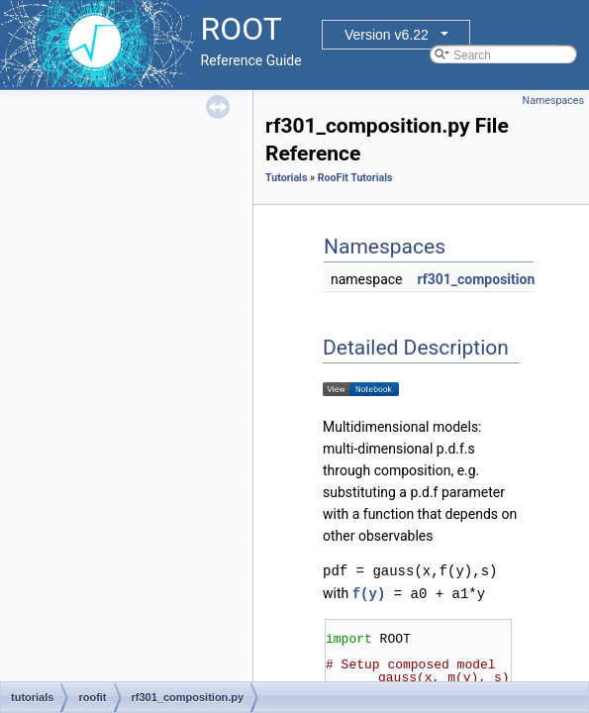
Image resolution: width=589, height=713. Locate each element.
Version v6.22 (386, 35)
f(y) (369, 592)
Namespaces (553, 100)
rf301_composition (476, 279)
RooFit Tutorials (355, 177)
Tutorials (286, 177)
